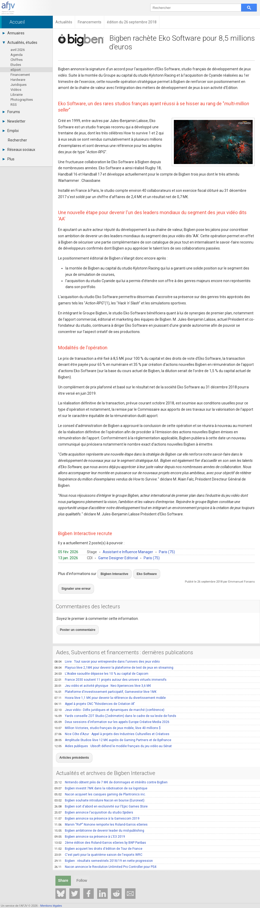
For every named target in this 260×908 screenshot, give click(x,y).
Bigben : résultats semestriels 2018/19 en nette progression (103, 849)
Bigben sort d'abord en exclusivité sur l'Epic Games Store (101, 794)
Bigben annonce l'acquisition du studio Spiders (93, 800)
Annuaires (13, 33)
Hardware (18, 80)
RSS (14, 105)
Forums (11, 112)
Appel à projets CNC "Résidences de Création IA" (94, 694)
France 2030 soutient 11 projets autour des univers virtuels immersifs (110, 670)
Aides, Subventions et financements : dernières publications (124, 643)
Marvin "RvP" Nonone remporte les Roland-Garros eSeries (101, 812)
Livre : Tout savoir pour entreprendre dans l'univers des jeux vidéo (107, 652)
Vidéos (16, 90)
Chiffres (17, 60)
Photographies (22, 100)
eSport (16, 70)
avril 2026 (18, 50)
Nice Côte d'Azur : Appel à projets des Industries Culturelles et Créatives (111, 725)
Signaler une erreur (73, 583)
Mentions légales (51, 905)
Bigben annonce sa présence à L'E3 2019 (89, 824)
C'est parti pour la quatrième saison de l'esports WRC (98, 842)
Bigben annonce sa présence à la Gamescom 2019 (96, 806)
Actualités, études (20, 42)
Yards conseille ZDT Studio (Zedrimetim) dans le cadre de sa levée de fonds (115, 707)
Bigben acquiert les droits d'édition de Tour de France (98, 836)
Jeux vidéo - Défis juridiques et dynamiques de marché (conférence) (109, 701)
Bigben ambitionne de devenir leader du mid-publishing (99, 818)
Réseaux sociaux (19, 149)
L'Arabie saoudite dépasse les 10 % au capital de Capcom (101, 664)
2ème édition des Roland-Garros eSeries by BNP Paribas (100, 830)
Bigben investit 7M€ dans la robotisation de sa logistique (100, 776)
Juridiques (19, 85)
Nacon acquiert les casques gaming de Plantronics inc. (100, 782)
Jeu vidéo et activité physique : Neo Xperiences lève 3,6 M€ (102, 676)
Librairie (17, 95)
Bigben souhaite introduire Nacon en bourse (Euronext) (99, 788)
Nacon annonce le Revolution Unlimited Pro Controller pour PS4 (105, 855)
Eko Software (139, 572)
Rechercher (17, 140)
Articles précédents (71, 746)
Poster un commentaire (75, 622)
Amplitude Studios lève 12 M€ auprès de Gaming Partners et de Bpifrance (112, 731)
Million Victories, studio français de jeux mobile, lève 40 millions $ (107, 719)
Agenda (17, 55)
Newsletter (14, 121)
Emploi (11, 131)
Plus (8, 159)
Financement (20, 75)
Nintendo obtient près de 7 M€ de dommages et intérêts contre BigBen (111, 770)
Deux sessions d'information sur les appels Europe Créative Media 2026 (111, 713)
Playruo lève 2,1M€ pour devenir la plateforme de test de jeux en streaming (113, 658)
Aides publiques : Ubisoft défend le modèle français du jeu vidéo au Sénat (113, 737)
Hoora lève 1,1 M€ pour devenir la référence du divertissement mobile (110, 688)
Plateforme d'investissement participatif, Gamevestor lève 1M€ (105, 682)
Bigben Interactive (112, 572)
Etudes (16, 65)
